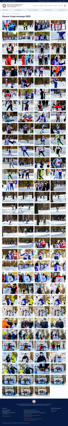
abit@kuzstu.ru (53, 411)
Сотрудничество (48, 10)
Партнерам (60, 5)
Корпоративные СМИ (28, 414)
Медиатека (8, 13)
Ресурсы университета (7, 416)
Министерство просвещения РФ (30, 420)
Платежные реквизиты (28, 416)
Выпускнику (55, 5)
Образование (18, 10)
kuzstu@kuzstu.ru (5, 414)
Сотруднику (41, 5)
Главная (3, 13)
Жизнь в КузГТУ (62, 10)
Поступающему (35, 5)
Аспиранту (50, 5)
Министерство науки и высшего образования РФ (33, 418)
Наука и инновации (32, 10)
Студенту (45, 5)
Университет (5, 10)
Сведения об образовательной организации (32, 415)
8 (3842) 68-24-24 (54, 410)
